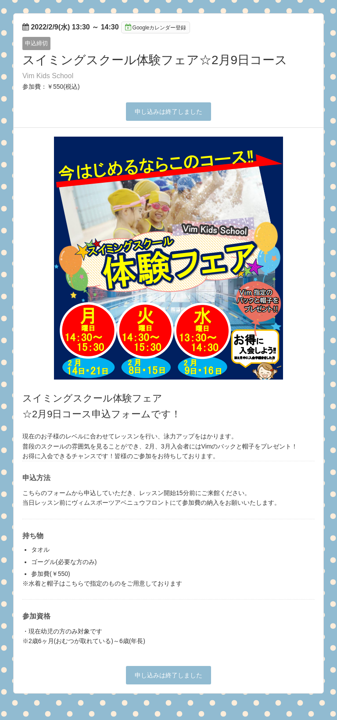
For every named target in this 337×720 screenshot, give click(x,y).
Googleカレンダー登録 (155, 27)
